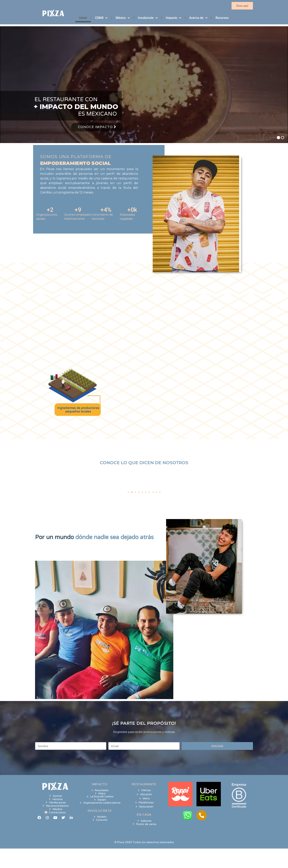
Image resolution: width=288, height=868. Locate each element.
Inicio (83, 18)
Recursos (222, 18)
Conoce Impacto (97, 127)
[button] (128, 492)
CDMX (101, 17)
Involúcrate (148, 17)
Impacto (173, 17)
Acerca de (198, 17)
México (123, 17)
